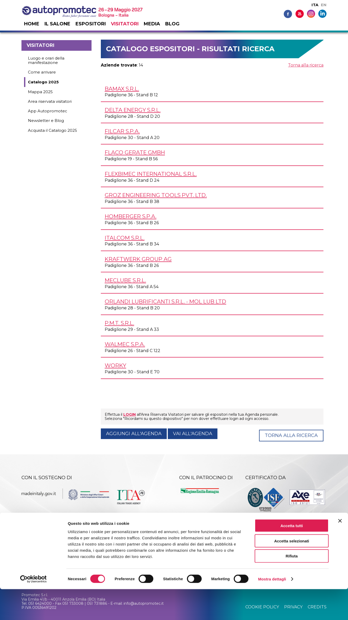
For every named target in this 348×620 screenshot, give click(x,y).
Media (152, 24)
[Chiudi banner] (340, 551)
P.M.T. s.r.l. (119, 323)
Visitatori (125, 24)
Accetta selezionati (291, 572)
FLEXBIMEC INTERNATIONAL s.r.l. (151, 174)
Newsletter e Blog (46, 120)
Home (31, 24)
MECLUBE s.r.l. (125, 280)
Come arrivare (42, 72)
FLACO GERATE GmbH (135, 152)
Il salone (57, 24)
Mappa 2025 (40, 91)
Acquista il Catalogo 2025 (52, 130)
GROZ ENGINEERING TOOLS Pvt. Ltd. (156, 195)
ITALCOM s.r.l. (125, 238)
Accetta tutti (292, 556)
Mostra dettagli (272, 610)
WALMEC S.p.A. (125, 344)
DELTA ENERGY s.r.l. (133, 110)
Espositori (90, 24)
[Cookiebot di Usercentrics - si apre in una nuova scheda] (33, 610)
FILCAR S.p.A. (122, 131)
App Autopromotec (47, 110)
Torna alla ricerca (305, 65)
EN (324, 4)
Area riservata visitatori (50, 101)
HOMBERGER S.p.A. (130, 216)
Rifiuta (292, 587)
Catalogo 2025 (43, 81)
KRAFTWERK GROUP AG (138, 259)
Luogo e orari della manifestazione (46, 60)
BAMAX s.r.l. (122, 88)
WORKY (115, 365)
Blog (172, 24)
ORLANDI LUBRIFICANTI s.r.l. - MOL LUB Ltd (165, 301)
